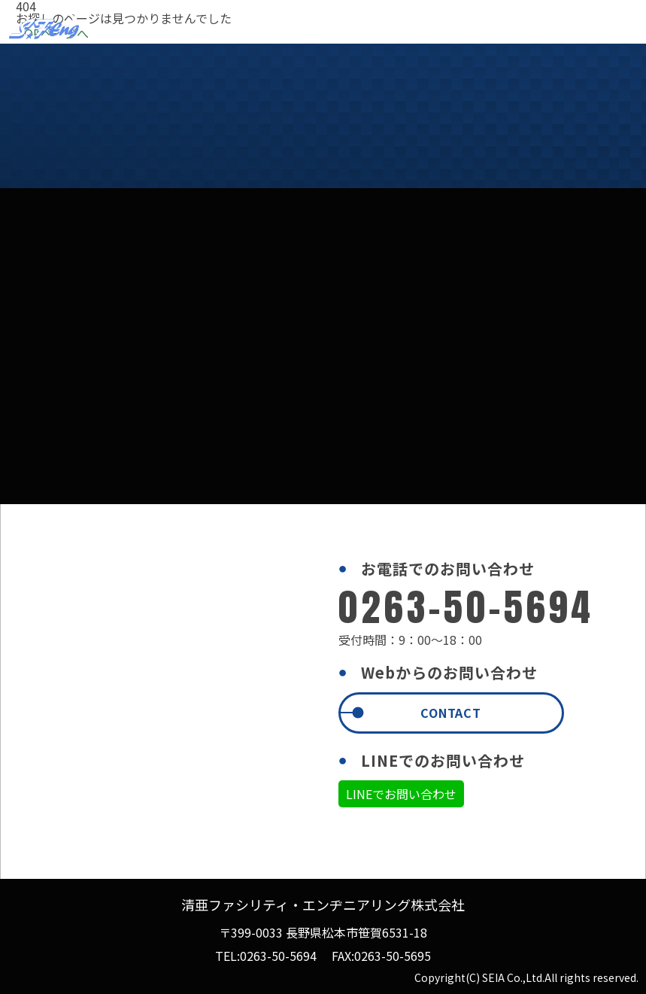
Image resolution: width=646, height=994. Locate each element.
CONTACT (450, 713)
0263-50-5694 (278, 956)
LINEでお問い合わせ (401, 794)
